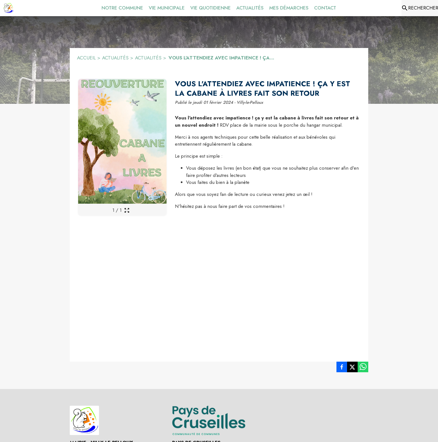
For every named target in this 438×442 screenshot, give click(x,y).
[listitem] (341, 368)
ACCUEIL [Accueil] (86, 57)
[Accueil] (8, 8)
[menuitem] (122, 7)
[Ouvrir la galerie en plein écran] (127, 210)
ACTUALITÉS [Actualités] (148, 57)
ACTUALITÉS (115, 57)
